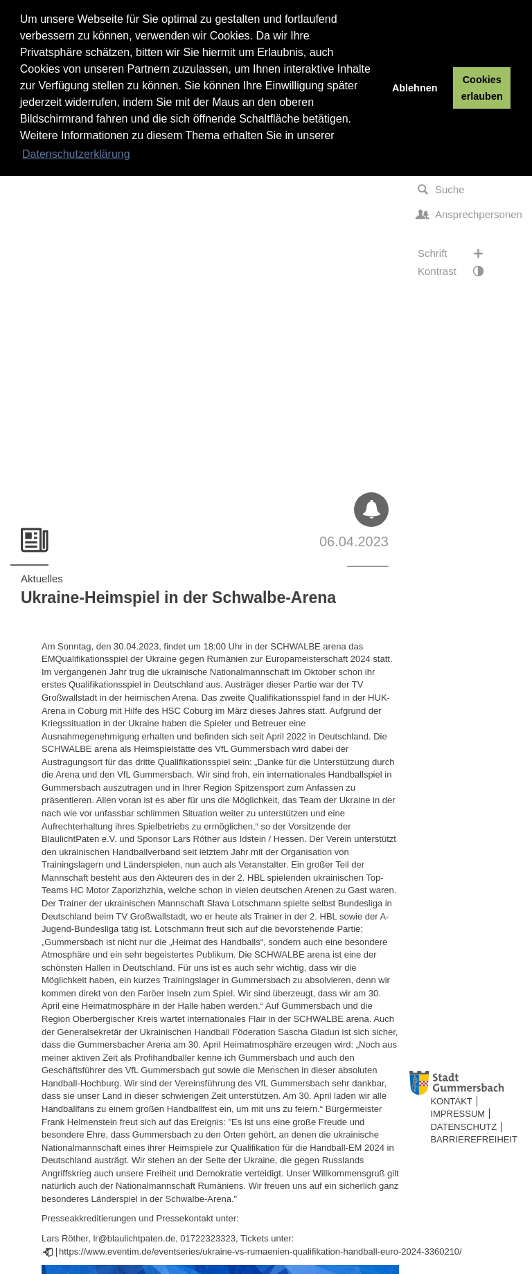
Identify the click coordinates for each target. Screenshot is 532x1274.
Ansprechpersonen (469, 214)
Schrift (457, 253)
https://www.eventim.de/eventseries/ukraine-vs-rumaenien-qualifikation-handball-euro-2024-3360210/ (260, 1251)
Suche (441, 189)
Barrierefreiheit (473, 1139)
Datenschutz (463, 1127)
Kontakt (451, 1101)
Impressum (457, 1114)
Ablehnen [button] (415, 87)
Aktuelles (42, 578)
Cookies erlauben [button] (482, 88)
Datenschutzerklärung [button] (76, 154)
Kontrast (457, 271)
